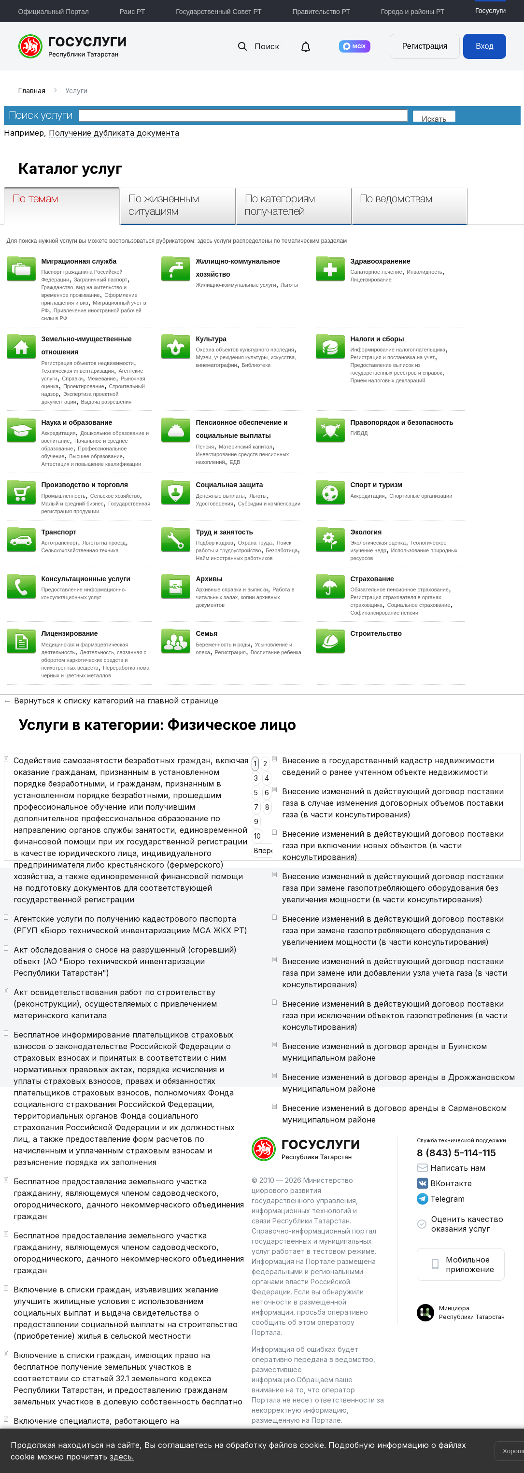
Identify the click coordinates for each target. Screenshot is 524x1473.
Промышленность (64, 496)
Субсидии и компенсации (269, 503)
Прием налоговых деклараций (388, 380)
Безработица (281, 550)
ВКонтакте (444, 1183)
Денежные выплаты (220, 496)
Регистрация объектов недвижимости (88, 363)
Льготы (289, 285)
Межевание (101, 378)
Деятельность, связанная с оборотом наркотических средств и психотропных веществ (94, 660)
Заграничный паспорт (100, 279)
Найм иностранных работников (234, 558)
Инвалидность (424, 272)
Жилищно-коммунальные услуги (236, 285)
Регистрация (425, 46)
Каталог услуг (70, 168)
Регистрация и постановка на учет (393, 357)
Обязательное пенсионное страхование (400, 589)
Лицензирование (371, 279)
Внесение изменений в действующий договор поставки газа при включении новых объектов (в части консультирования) (393, 845)
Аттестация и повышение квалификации (92, 464)
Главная (31, 90)
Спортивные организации (420, 496)
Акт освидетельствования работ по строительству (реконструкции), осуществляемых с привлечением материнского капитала (115, 1003)
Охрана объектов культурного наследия (245, 349)
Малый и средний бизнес (73, 503)
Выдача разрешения (106, 402)
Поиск (258, 46)
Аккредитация (59, 433)
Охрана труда (255, 543)
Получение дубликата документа (114, 133)
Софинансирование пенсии (385, 613)
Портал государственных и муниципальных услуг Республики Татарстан (72, 46)
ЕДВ (234, 462)
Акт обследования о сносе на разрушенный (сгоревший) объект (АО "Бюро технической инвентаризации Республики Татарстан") (125, 961)
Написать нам (451, 1168)
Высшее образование (96, 456)
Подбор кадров (214, 543)
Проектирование (83, 386)
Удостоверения (214, 503)
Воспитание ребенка (276, 652)
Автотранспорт (60, 543)
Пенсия (205, 446)
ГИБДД (359, 433)
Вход (484, 46)
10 (257, 836)
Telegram (441, 1199)
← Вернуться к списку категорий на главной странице (111, 700)
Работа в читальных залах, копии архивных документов (245, 597)
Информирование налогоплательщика (398, 349)
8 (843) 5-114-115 (456, 1153)
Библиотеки (256, 365)
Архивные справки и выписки (232, 589)
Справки (72, 378)
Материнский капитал (245, 446)
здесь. (122, 1456)
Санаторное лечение (376, 272)
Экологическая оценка (378, 543)
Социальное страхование (419, 605)
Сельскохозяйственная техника (80, 550)
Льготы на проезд (104, 543)
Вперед (267, 850)
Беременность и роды (223, 644)
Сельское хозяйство (115, 496)
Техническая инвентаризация (78, 371)
